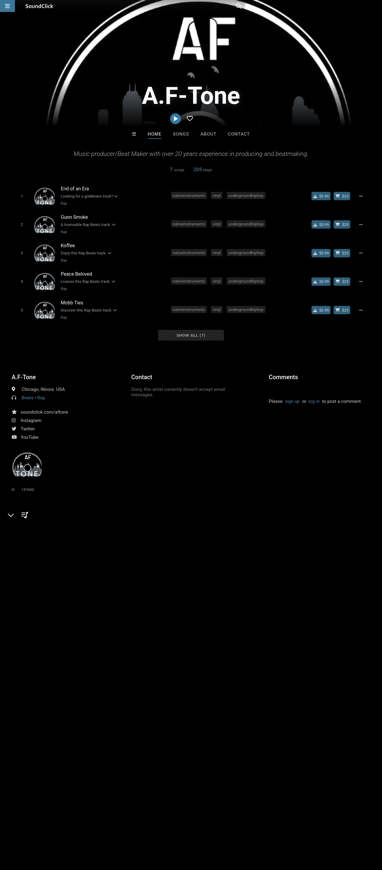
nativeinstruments (190, 195)
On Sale (209, 736)
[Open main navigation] (7, 6)
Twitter (28, 422)
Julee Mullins (265, 703)
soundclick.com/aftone (44, 406)
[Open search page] (376, 6)
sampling (103, 520)
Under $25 (247, 736)
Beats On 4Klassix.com (168, 703)
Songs (181, 134)
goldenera (153, 520)
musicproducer (73, 520)
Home (154, 134)
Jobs (82, 834)
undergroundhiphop (247, 195)
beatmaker (180, 520)
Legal (161, 834)
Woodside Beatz (216, 703)
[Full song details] (363, 196)
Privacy (142, 834)
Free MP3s (135, 736)
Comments (283, 370)
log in (314, 395)
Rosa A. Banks (117, 703)
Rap (62, 203)
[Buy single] (323, 196)
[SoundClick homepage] (39, 6)
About (208, 134)
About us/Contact (53, 834)
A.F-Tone (24, 370)
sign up (292, 395)
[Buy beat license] (344, 196)
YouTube (30, 431)
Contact (239, 134)
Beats (27, 391)
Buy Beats (172, 736)
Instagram (31, 414)
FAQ (25, 834)
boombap (128, 520)
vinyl (218, 195)
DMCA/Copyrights (111, 834)
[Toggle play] (20, 196)
